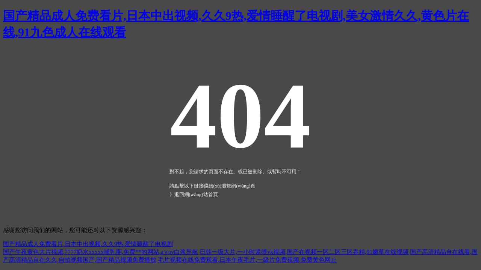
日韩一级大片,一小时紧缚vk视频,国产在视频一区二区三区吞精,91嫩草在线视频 (304, 252)
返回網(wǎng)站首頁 (196, 194)
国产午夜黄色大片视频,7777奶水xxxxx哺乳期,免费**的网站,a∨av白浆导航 (100, 252)
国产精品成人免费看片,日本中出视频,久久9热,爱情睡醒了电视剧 (88, 244)
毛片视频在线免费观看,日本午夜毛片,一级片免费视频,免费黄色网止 (247, 259)
